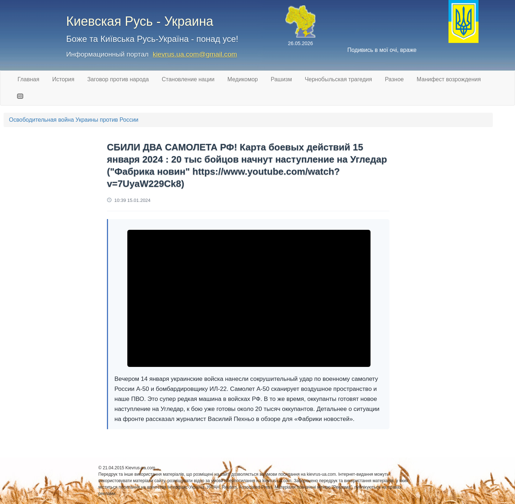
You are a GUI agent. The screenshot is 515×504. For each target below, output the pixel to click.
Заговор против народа (118, 79)
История (63, 79)
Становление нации (188, 79)
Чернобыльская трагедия (338, 79)
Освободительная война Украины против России (73, 120)
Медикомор (242, 79)
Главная (28, 79)
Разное (394, 79)
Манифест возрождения (449, 79)
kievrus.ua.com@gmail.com (195, 54)
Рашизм (281, 79)
